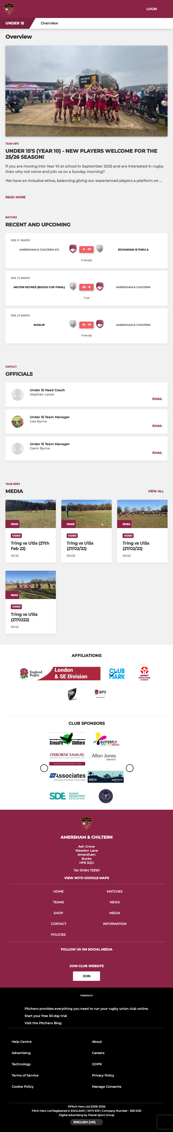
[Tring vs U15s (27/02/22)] (86, 514)
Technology (21, 1064)
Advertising (21, 1053)
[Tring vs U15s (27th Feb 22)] (30, 514)
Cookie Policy (23, 1087)
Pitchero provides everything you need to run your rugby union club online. (86, 1009)
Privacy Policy (103, 1075)
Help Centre (22, 1042)
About (97, 1042)
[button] (86, 394)
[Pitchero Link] (86, 1001)
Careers (98, 1053)
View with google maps (86, 878)
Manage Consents (106, 1087)
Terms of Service (25, 1075)
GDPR (97, 1064)
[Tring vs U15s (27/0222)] (30, 585)
